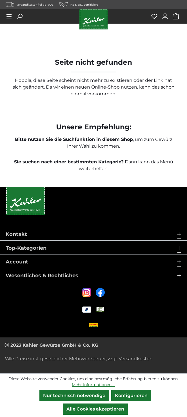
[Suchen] (21, 16)
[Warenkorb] (176, 16)
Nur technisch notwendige (74, 395)
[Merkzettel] (156, 16)
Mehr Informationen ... (93, 384)
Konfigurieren (131, 395)
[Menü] (11, 16)
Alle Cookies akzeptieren (95, 409)
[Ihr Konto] (167, 16)
